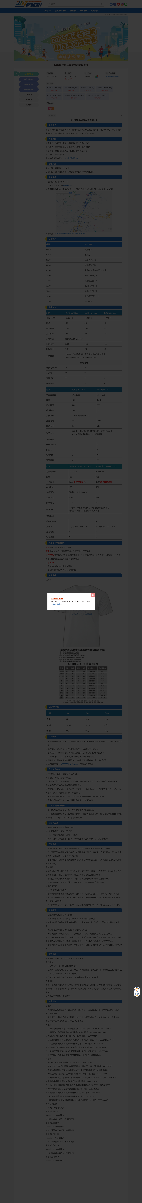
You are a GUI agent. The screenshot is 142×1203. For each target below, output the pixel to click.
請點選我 (56, 604)
